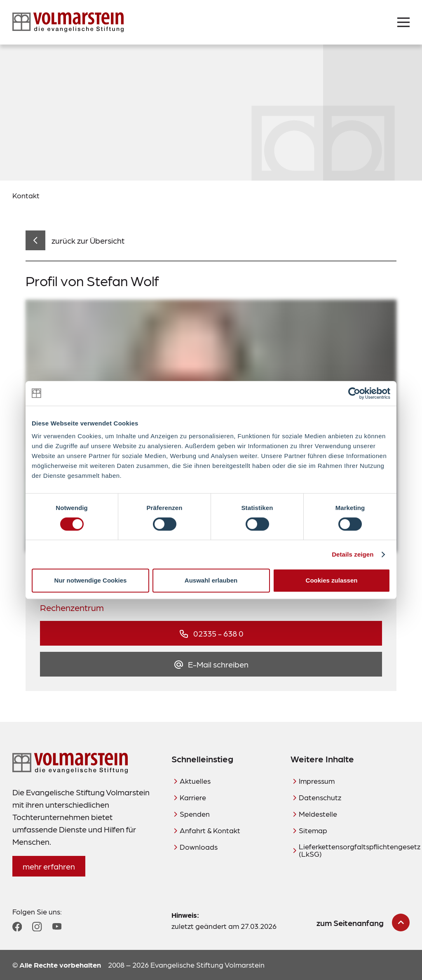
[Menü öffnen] (403, 22)
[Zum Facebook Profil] (17, 926)
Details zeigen (352, 554)
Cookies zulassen (332, 580)
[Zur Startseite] (68, 22)
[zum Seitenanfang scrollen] (363, 922)
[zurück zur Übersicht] (75, 240)
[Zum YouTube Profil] (56, 926)
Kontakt (26, 195)
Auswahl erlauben (211, 580)
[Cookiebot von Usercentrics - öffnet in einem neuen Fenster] (354, 393)
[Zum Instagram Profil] (37, 926)
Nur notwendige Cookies (90, 580)
